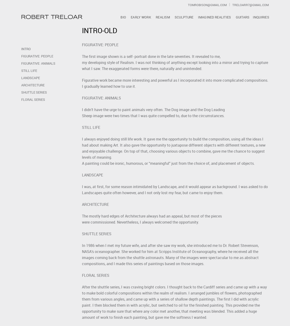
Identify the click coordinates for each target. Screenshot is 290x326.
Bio (123, 17)
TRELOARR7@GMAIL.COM (250, 5)
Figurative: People (37, 56)
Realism (163, 17)
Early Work (141, 17)
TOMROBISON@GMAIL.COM (207, 5)
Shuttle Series (34, 92)
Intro (26, 49)
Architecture (33, 85)
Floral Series (33, 99)
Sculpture (184, 17)
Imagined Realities (214, 17)
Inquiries (261, 17)
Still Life (29, 70)
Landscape (30, 78)
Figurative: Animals (38, 63)
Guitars (243, 17)
